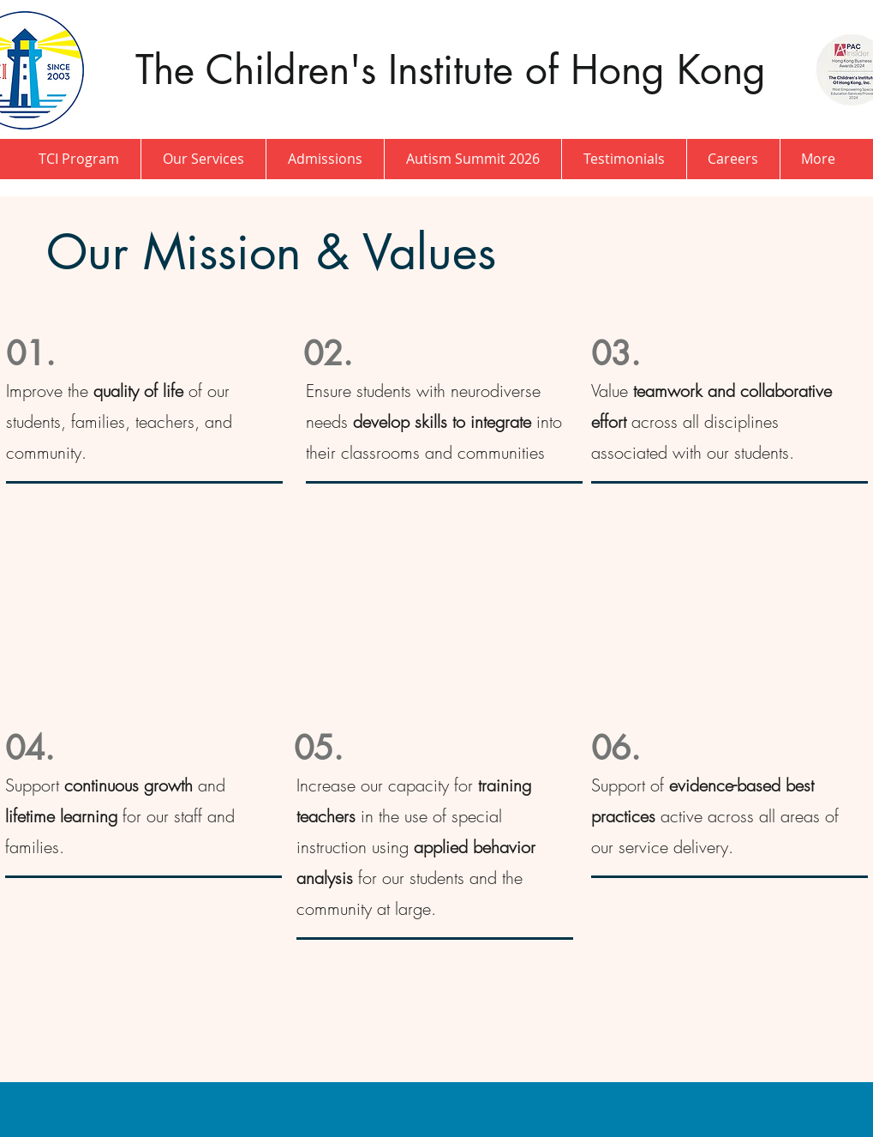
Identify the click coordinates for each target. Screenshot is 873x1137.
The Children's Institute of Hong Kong (456, 69)
